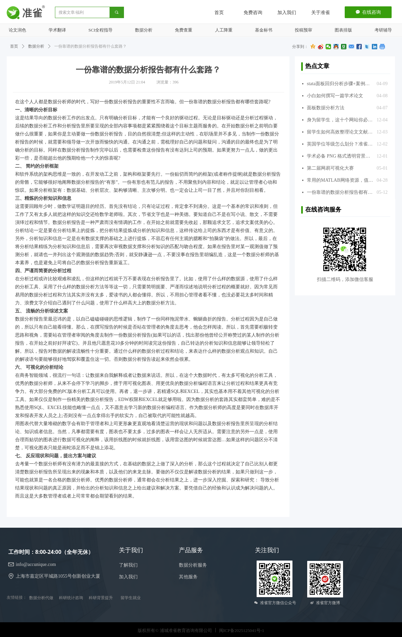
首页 (14, 46)
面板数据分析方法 (325, 107)
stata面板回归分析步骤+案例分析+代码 (340, 83)
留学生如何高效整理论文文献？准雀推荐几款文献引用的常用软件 (340, 131)
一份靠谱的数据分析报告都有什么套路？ (340, 192)
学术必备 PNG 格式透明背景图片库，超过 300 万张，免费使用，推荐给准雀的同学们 (340, 156)
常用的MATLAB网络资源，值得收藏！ (340, 180)
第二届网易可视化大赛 (330, 168)
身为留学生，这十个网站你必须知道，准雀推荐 (340, 119)
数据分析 (36, 46)
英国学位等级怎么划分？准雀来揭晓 (340, 144)
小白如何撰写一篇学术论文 (335, 95)
